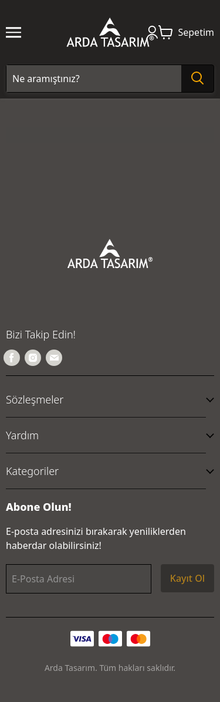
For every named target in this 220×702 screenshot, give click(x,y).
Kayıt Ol (187, 578)
